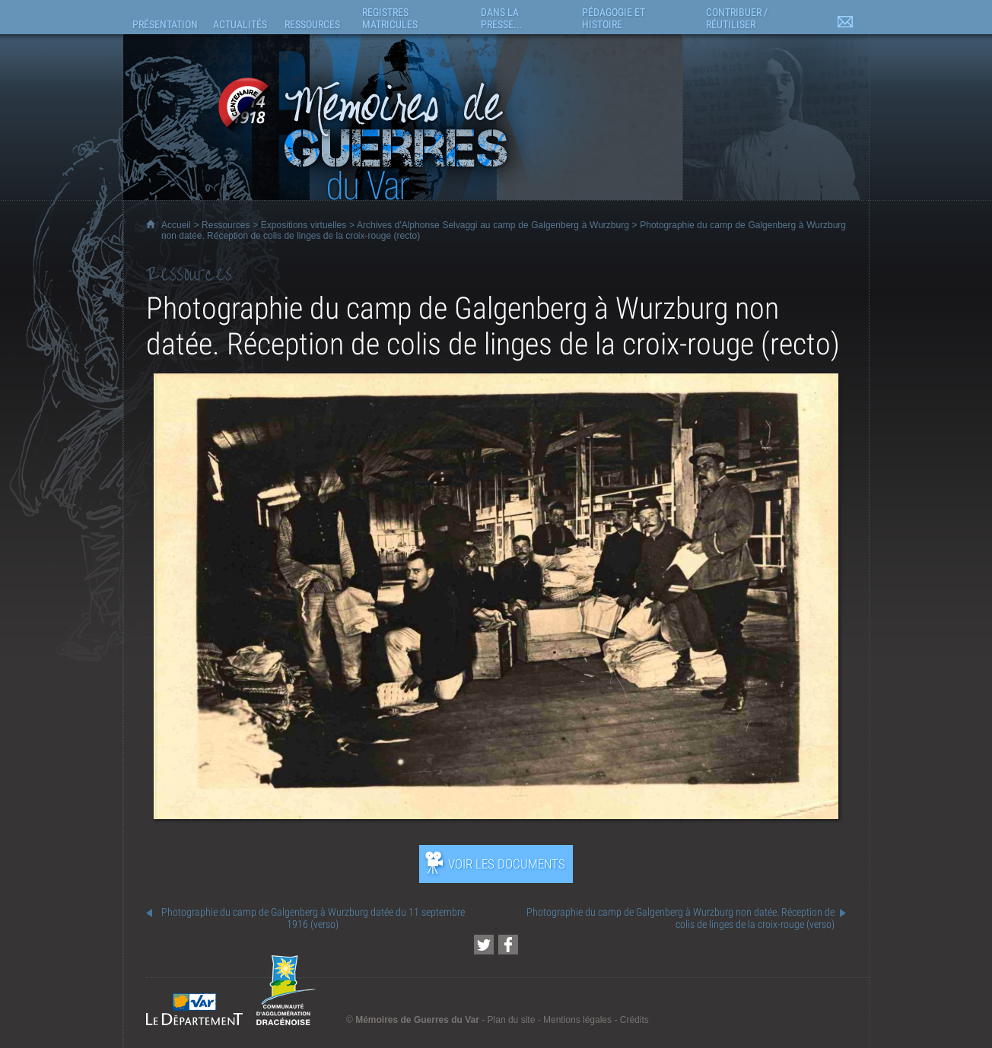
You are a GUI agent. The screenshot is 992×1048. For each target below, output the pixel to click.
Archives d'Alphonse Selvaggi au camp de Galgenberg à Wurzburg (493, 225)
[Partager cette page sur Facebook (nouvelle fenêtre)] (508, 944)
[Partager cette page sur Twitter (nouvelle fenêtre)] (484, 944)
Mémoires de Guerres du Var (417, 1020)
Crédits (634, 1020)
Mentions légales (577, 1020)
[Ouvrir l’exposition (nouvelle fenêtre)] (496, 815)
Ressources (226, 225)
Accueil (176, 225)
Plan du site (512, 1020)
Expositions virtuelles (303, 225)
